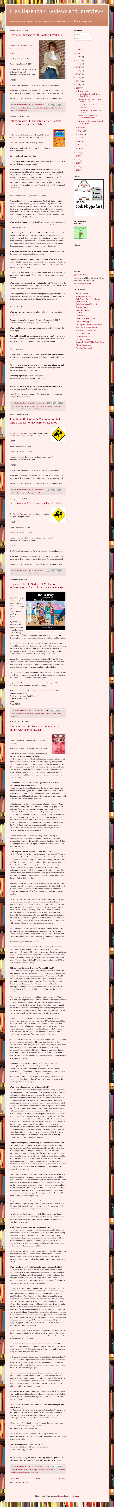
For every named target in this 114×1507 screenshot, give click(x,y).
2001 (78, 170)
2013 (78, 74)
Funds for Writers (82, 308)
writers (44, 574)
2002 (78, 167)
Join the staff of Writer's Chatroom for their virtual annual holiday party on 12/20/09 (35, 421)
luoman (60, 1496)
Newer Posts (14, 1478)
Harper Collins (31, 108)
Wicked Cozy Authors (83, 346)
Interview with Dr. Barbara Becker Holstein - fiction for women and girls (36, 122)
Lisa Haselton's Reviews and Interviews (57, 11)
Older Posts (62, 1478)
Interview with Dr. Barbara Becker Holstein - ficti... (90, 100)
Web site (22, 683)
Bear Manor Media (21, 1470)
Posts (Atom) (23, 1482)
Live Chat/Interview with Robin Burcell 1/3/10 (37, 34)
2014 (78, 71)
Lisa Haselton (21, 105)
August (81, 134)
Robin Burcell (15, 48)
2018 (78, 57)
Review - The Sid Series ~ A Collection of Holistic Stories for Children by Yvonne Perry (37, 586)
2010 (78, 85)
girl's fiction (48, 406)
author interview (21, 406)
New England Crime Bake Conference (89, 326)
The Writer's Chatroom (83, 340)
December (82, 91)
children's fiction (21, 713)
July (80, 138)
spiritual (37, 713)
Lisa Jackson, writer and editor (86, 314)
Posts (78, 34)
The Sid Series (56, 713)
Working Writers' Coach (84, 349)
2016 (78, 64)
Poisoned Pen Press (52, 108)
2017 (78, 60)
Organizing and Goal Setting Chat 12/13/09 (35, 503)
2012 (78, 78)
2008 (78, 153)
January (81, 148)
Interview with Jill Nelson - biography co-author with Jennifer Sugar (34, 728)
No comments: (39, 105)
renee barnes (28, 493)
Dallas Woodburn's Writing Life (87, 305)
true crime (35, 1472)
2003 (78, 163)
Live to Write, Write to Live (85, 320)
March (80, 141)
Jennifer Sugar (32, 1470)
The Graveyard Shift (83, 334)
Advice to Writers (82, 294)
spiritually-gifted (45, 713)
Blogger (75, 1496)
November (82, 127)
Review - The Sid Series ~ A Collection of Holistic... (87, 117)
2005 (78, 160)
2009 (78, 88)
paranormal (30, 713)
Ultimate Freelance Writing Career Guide (90, 343)
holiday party (20, 493)
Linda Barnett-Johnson (24, 1472)
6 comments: (39, 710)
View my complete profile (83, 285)
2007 (78, 156)
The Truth (38, 409)
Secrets (19, 409)
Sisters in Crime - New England (87, 329)
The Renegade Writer (83, 337)
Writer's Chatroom (20, 45)
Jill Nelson (41, 1470)
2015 (78, 67)
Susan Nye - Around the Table (86, 331)
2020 (78, 50)
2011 (78, 81)
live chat (26, 574)
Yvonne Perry (15, 716)
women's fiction (46, 409)
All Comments (81, 39)
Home (38, 1478)
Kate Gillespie (41, 108)
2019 (78, 53)
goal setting (19, 574)
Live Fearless (80, 317)
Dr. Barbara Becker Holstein (35, 406)
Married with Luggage (83, 323)
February (81, 145)
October (81, 131)
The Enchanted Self (28, 409)
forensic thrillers (21, 108)
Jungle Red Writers (82, 311)
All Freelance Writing (83, 297)
